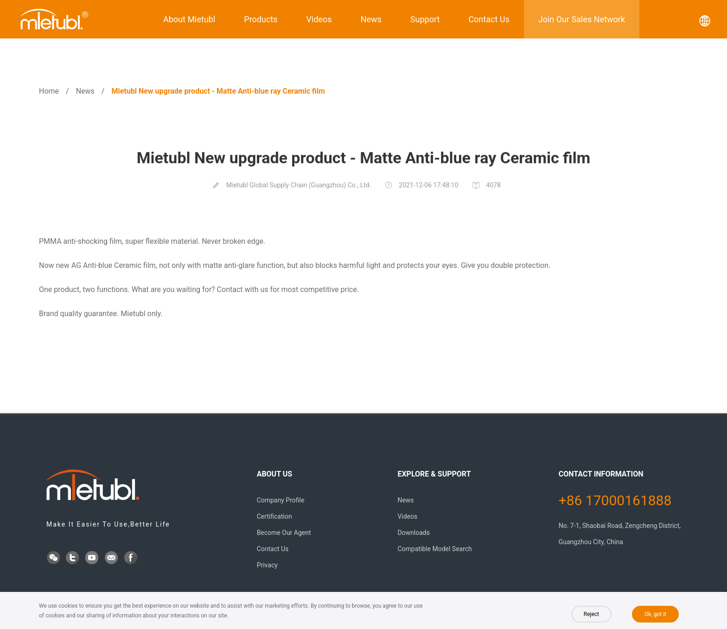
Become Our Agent (284, 532)
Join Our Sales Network (581, 19)
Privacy (267, 565)
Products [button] (260, 19)
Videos (319, 19)
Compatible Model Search (434, 549)
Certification (274, 516)
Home (49, 91)
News (371, 19)
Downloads (413, 532)
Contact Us (488, 19)
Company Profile (281, 500)
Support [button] (425, 19)
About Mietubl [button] (189, 19)
